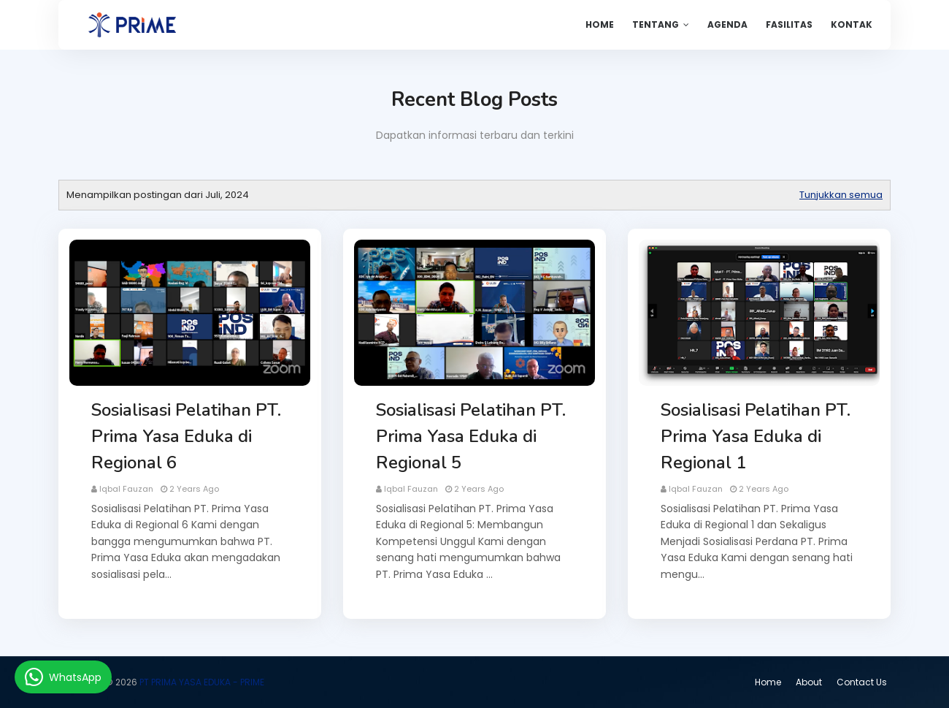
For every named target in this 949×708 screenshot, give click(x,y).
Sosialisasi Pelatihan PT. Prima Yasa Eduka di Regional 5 (471, 436)
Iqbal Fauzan (126, 489)
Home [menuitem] (599, 24)
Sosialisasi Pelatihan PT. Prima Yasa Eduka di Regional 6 (186, 436)
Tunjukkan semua (841, 195)
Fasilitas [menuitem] (789, 24)
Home (768, 682)
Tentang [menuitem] (655, 24)
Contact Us (862, 682)
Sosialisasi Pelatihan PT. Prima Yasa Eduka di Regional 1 (755, 436)
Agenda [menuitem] (727, 24)
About (809, 682)
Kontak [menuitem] (851, 24)
